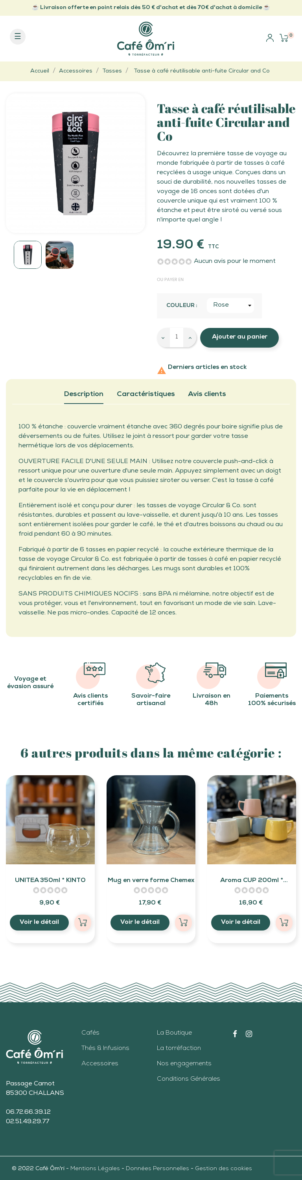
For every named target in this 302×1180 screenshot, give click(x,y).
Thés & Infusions (105, 1049)
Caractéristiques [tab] (146, 394)
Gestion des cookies (223, 1169)
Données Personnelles (157, 1169)
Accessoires (99, 1064)
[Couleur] (230, 305)
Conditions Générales (188, 1079)
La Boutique (174, 1033)
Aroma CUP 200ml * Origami (251, 882)
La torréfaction (179, 1049)
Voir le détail (39, 922)
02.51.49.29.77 (27, 1122)
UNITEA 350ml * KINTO (50, 881)
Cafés (90, 1033)
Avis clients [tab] (207, 394)
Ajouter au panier (239, 337)
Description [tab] (83, 394)
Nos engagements (184, 1064)
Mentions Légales (96, 1169)
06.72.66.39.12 (28, 1112)
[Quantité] (176, 337)
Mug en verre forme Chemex (151, 881)
